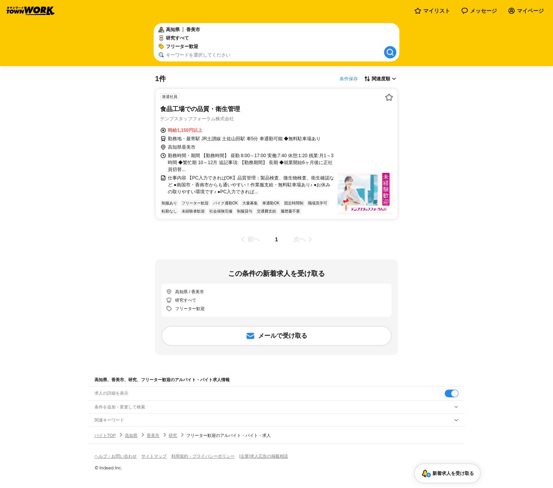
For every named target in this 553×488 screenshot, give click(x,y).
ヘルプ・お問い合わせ (115, 456)
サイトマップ (154, 456)
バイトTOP (105, 435)
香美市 (153, 435)
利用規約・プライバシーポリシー (203, 456)
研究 (173, 435)
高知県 (131, 435)
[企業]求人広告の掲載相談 (263, 456)
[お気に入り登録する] (389, 97)
